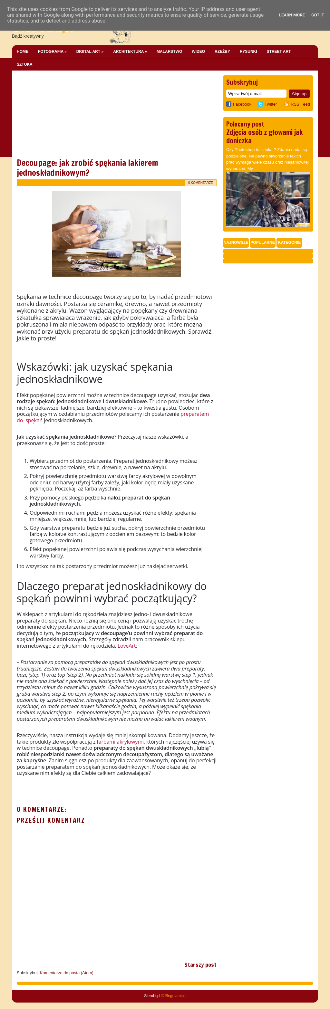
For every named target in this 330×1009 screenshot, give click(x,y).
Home (22, 51)
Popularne (262, 242)
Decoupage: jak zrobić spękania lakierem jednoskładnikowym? (87, 168)
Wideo (198, 51)
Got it (317, 15)
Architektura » (130, 51)
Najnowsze (236, 242)
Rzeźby (222, 51)
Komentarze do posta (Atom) (66, 972)
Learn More (292, 15)
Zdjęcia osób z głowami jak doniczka (264, 136)
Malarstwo (169, 51)
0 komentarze (200, 183)
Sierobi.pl (152, 996)
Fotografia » (52, 51)
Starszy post (200, 964)
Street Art (279, 51)
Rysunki (248, 51)
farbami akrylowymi (120, 741)
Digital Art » (89, 51)
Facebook (238, 104)
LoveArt (127, 645)
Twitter (271, 104)
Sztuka (25, 64)
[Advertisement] (65, 115)
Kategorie (289, 242)
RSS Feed (300, 104)
